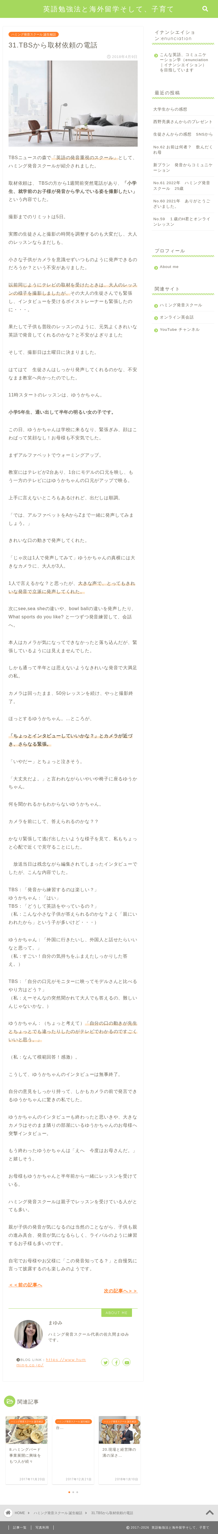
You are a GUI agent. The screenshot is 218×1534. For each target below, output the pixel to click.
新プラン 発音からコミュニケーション (183, 173)
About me (169, 272)
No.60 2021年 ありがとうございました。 (181, 209)
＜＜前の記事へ (25, 1285)
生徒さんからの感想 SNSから (183, 139)
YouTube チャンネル (180, 334)
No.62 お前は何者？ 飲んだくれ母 (183, 155)
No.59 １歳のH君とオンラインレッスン (182, 227)
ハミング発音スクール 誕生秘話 (33, 34)
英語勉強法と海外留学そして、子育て (109, 9)
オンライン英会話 (177, 322)
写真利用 (42, 1527)
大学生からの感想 (170, 114)
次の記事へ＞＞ (121, 1290)
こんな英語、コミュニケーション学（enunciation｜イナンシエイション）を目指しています (182, 65)
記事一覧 (20, 1527)
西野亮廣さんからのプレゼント (183, 127)
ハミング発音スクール (181, 310)
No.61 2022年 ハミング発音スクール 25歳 (181, 191)
